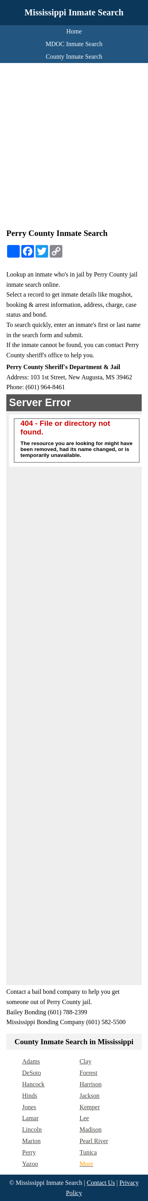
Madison (90, 1129)
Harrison (90, 1084)
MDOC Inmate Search (74, 44)
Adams (31, 1061)
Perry (29, 1152)
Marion (31, 1141)
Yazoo (30, 1163)
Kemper (89, 1107)
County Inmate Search (74, 56)
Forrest (88, 1072)
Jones (29, 1107)
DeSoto (31, 1072)
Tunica (88, 1152)
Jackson (89, 1095)
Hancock (33, 1084)
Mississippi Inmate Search (74, 12)
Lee (84, 1118)
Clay (85, 1061)
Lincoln (32, 1129)
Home (74, 31)
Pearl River (93, 1141)
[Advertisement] (74, 147)
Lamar (30, 1118)
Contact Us (101, 1182)
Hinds (29, 1095)
